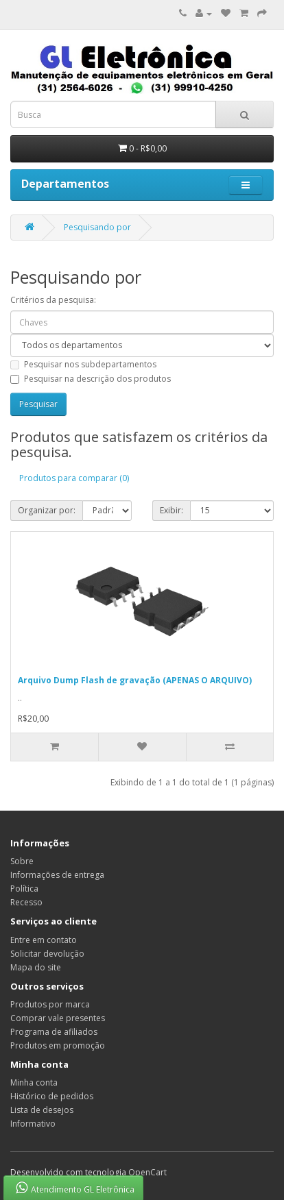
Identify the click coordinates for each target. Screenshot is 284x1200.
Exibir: (171, 510)
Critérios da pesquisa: (53, 300)
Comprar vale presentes (57, 1018)
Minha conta (34, 1082)
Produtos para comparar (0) (74, 478)
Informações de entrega (57, 875)
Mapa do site (35, 967)
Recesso (26, 902)
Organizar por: (46, 510)
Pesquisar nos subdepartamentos (83, 364)
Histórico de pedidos (51, 1096)
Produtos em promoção (57, 1045)
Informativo (33, 1123)
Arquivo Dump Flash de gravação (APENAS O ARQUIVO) (135, 680)
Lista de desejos (41, 1110)
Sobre (22, 861)
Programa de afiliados (53, 1032)
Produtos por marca (50, 1004)
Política (24, 888)
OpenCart (147, 1172)
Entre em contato (43, 940)
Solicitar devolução (47, 953)
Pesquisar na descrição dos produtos (90, 378)
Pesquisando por (97, 227)
